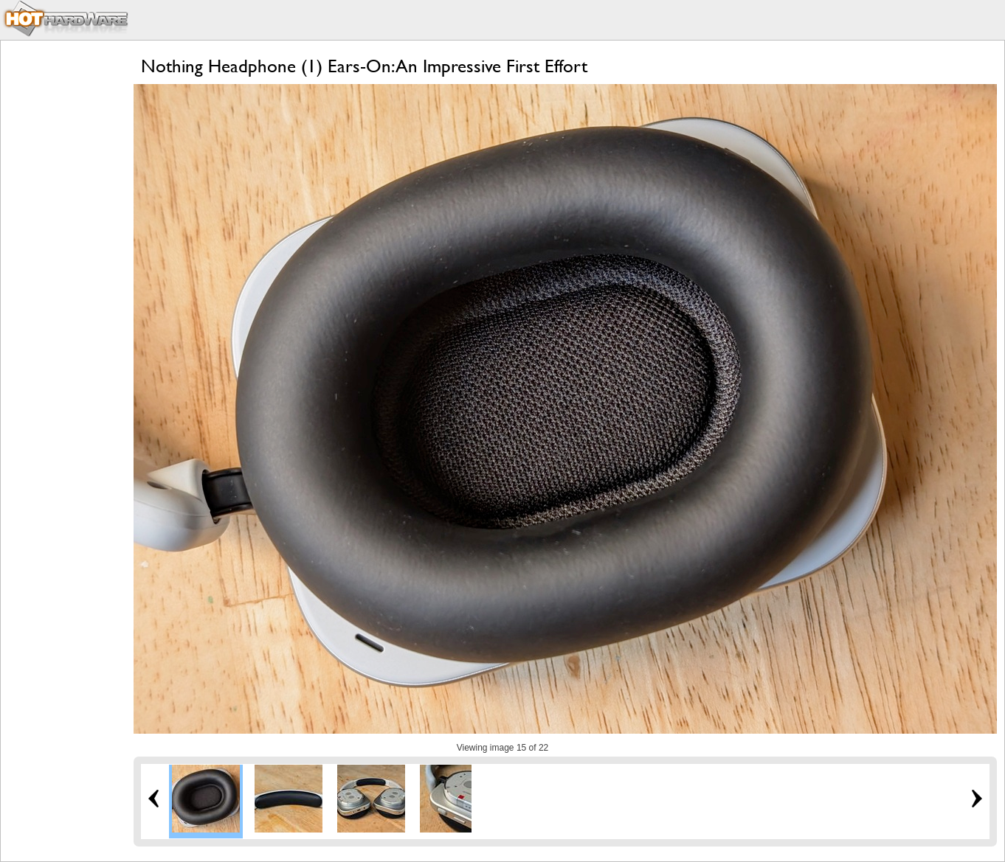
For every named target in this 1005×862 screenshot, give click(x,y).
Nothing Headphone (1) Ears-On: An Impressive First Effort (364, 66)
